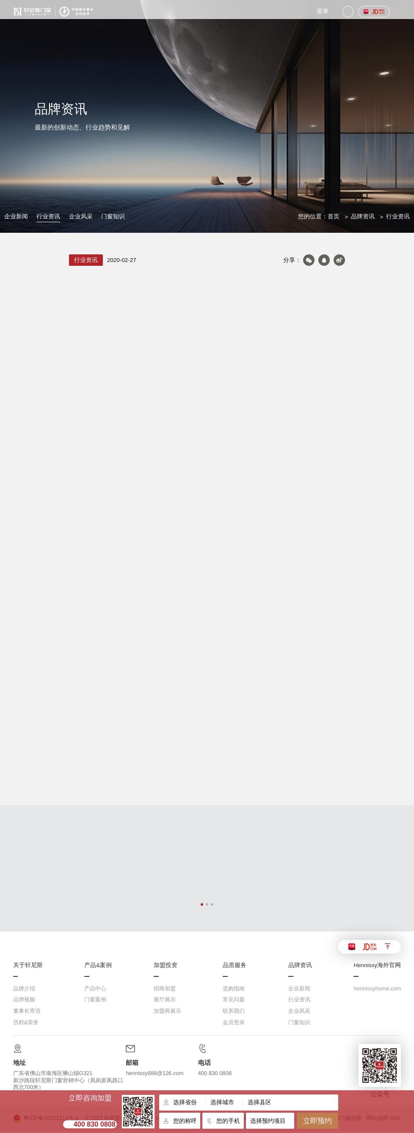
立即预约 (317, 1120)
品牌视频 (24, 1001)
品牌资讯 (363, 216)
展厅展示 (165, 1001)
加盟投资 (165, 967)
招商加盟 (165, 990)
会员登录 (234, 1024)
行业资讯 (48, 216)
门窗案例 (95, 1001)
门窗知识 (113, 216)
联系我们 (234, 1012)
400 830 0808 (95, 1124)
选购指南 (234, 990)
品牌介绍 (24, 990)
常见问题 (234, 1001)
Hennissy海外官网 (377, 967)
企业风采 (81, 216)
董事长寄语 (27, 1012)
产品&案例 (98, 967)
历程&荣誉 (26, 1024)
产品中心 (95, 990)
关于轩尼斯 (28, 967)
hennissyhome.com (377, 990)
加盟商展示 (167, 1012)
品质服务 (234, 967)
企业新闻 (16, 216)
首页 (333, 216)
